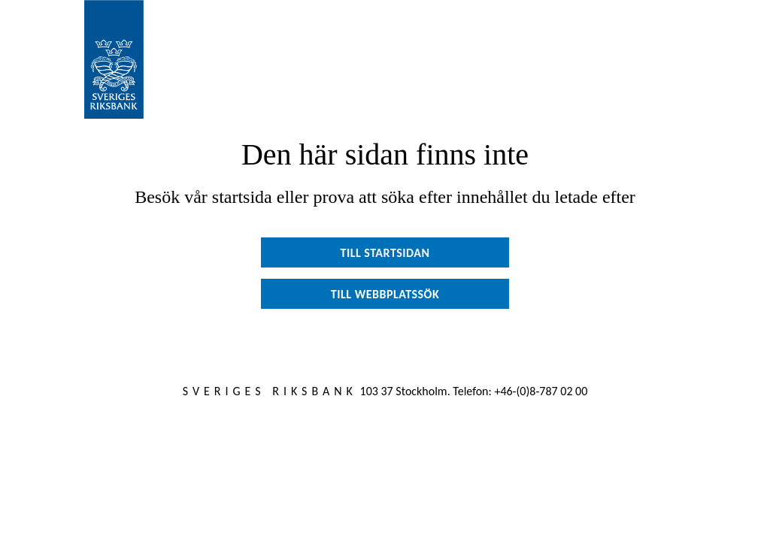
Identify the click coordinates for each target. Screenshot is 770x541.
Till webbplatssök (385, 294)
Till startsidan (384, 253)
